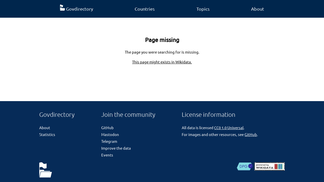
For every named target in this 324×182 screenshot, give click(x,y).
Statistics (47, 134)
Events (107, 154)
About (257, 8)
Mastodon (110, 134)
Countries (145, 8)
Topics (203, 8)
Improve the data (116, 148)
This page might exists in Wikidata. (162, 61)
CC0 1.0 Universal (229, 127)
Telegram (109, 141)
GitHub (107, 127)
